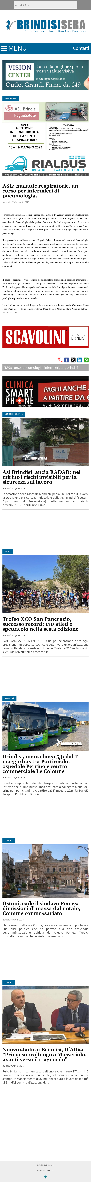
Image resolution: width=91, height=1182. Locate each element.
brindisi (72, 367)
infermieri (51, 367)
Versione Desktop (45, 1170)
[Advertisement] (45, 529)
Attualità (9, 698)
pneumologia (32, 367)
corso (17, 367)
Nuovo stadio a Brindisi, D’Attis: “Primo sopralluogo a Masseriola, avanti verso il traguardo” (44, 1055)
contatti (81, 48)
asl (63, 367)
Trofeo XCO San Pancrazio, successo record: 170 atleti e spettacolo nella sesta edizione (40, 624)
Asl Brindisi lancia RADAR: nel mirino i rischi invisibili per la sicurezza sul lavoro (41, 477)
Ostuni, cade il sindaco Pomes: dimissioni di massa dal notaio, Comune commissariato (41, 909)
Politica (9, 840)
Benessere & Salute (14, 414)
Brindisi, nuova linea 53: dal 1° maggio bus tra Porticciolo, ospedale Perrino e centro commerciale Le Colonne (40, 764)
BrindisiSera (10, 98)
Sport (7, 551)
